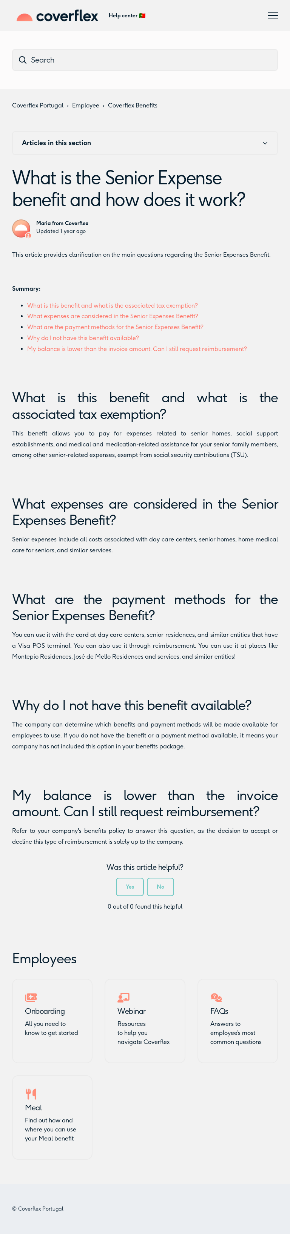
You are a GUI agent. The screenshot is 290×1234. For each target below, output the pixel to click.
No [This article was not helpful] (160, 887)
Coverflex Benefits (132, 105)
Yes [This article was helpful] (130, 887)
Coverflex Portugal (37, 105)
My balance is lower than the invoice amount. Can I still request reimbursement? (137, 349)
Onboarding (45, 1011)
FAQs (219, 1011)
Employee (85, 105)
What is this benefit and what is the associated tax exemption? (112, 305)
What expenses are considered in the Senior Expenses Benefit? (112, 316)
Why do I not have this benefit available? (83, 338)
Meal (33, 1107)
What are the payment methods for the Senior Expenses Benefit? (115, 327)
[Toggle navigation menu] (273, 15)
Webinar (131, 1011)
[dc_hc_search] (145, 60)
